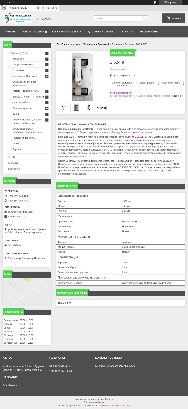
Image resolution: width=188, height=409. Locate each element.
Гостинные (18, 70)
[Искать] (144, 18)
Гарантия (127, 31)
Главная (9, 31)
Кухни (16, 114)
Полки (16, 143)
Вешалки (117, 44)
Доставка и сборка (101, 31)
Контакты (14, 168)
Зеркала (17, 149)
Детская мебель (21, 102)
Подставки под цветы (24, 137)
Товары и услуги (33, 31)
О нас (11, 156)
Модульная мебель (23, 64)
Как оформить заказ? (66, 31)
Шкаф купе (18, 58)
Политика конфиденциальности (114, 405)
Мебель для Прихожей (96, 44)
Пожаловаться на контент (84, 405)
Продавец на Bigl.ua (94, 402)
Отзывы (13, 162)
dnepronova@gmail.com (20, 211)
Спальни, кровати (22, 108)
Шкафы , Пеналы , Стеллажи (28, 96)
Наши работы (149, 31)
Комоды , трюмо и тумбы (26, 90)
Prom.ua (109, 399)
